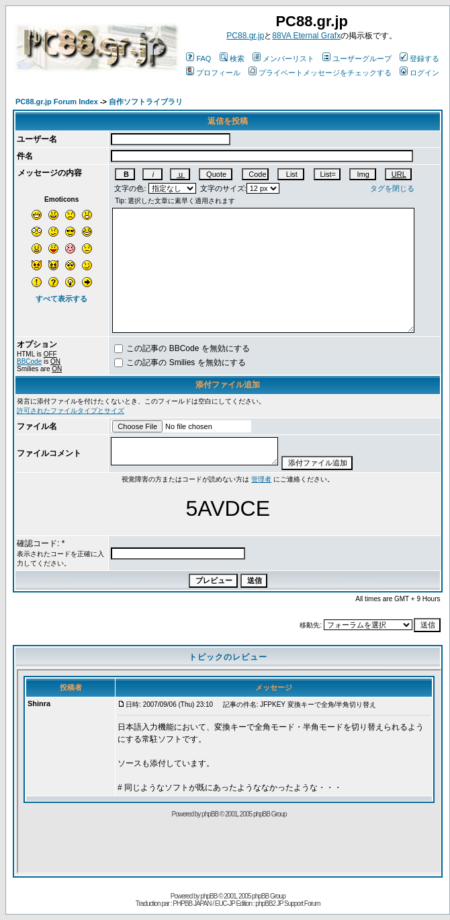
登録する (419, 58)
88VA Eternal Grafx (306, 35)
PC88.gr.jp (245, 35)
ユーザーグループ (357, 58)
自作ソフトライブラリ (146, 102)
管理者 (261, 479)
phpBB (208, 896)
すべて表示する (61, 299)
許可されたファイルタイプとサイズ (70, 410)
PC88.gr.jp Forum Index (56, 102)
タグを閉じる (392, 188)
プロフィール (213, 73)
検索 (232, 58)
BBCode (29, 361)
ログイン (419, 73)
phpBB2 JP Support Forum (287, 903)
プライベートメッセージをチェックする (320, 73)
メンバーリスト (283, 58)
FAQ (198, 58)
